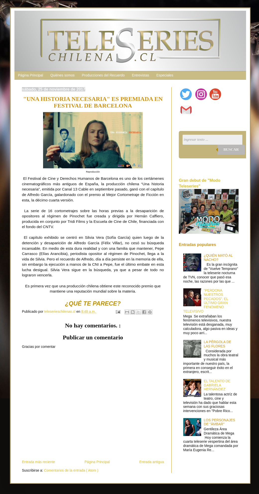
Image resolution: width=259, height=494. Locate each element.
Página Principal (30, 75)
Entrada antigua (151, 462)
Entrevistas (140, 75)
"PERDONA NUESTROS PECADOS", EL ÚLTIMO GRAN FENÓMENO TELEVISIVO (205, 300)
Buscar (231, 149)
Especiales (164, 75)
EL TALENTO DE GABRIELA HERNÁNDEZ (217, 385)
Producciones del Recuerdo (103, 75)
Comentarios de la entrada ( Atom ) (71, 470)
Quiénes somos (62, 75)
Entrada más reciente (38, 462)
